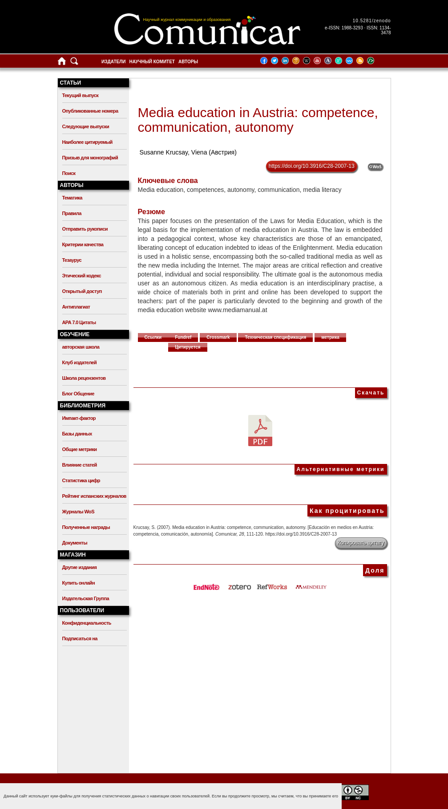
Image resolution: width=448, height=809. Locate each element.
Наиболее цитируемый (87, 142)
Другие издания (79, 567)
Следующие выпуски (85, 126)
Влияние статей (79, 465)
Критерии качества (83, 244)
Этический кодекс (81, 275)
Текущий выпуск (80, 95)
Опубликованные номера (90, 111)
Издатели (113, 61)
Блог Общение (78, 393)
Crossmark (218, 337)
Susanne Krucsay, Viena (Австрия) (187, 152)
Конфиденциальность (86, 623)
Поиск (69, 173)
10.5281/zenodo (372, 20)
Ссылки (153, 337)
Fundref (183, 337)
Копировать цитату (361, 543)
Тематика (72, 197)
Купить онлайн (78, 582)
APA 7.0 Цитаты (79, 322)
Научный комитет (152, 61)
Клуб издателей (79, 362)
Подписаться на (79, 638)
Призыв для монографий (90, 157)
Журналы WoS (78, 511)
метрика (330, 337)
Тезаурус (71, 260)
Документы (74, 542)
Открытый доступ (82, 291)
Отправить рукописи (85, 229)
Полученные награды (86, 527)
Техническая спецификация (275, 337)
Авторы (188, 61)
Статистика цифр (81, 480)
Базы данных (77, 433)
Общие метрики (79, 449)
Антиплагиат (76, 306)
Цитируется (188, 347)
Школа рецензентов (84, 378)
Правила (71, 213)
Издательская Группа (85, 598)
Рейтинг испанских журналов (94, 496)
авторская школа (81, 347)
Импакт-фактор (79, 418)
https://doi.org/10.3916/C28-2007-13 (312, 166)
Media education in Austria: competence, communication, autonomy (258, 119)
